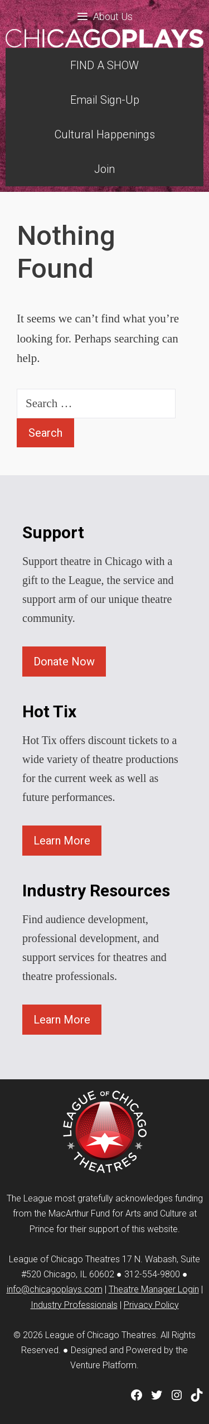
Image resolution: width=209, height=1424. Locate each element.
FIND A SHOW (104, 65)
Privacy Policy (151, 1305)
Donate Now (64, 661)
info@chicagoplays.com (55, 1289)
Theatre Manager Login (154, 1289)
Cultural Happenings (105, 134)
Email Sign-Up (104, 100)
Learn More (61, 840)
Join (104, 169)
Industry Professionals (74, 1305)
